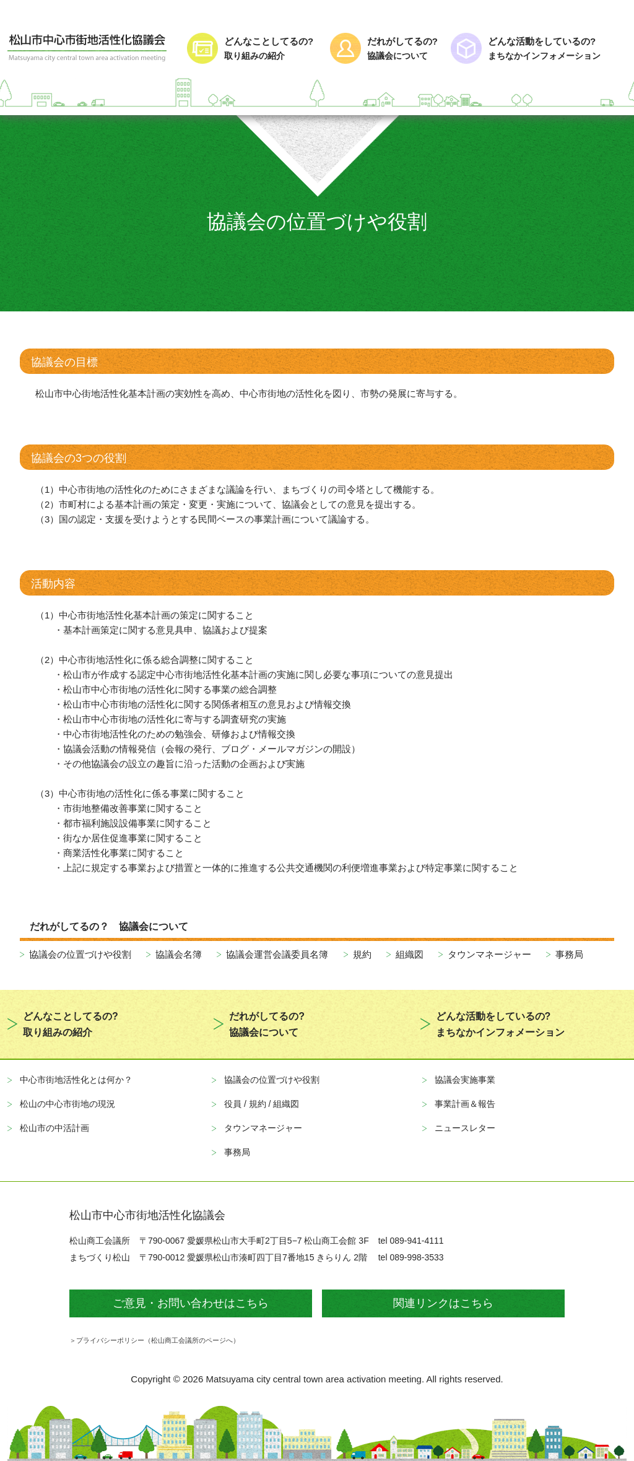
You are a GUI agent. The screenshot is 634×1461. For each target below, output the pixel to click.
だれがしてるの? (403, 49)
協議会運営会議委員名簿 (277, 954)
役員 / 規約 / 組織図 (261, 1104)
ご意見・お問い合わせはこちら (191, 1303)
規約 (362, 954)
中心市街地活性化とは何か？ (76, 1080)
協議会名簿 (178, 954)
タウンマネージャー (489, 954)
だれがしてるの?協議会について (267, 1024)
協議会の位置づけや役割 (80, 954)
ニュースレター (465, 1128)
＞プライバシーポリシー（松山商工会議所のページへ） (154, 1340)
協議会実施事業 (465, 1080)
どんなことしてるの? (271, 49)
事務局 (569, 954)
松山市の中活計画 (54, 1128)
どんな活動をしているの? (557, 49)
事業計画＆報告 (465, 1104)
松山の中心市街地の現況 (67, 1104)
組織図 (409, 954)
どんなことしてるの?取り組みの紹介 (70, 1024)
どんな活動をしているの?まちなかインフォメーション (500, 1024)
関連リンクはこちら (443, 1303)
